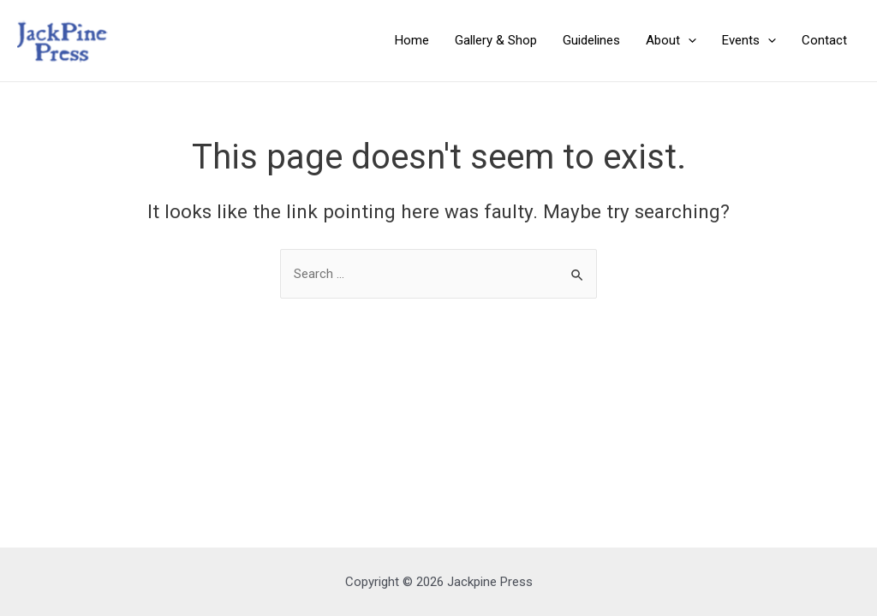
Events (749, 40)
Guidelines (591, 40)
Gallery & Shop (496, 40)
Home (412, 40)
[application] (688, 40)
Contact (824, 40)
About (671, 40)
